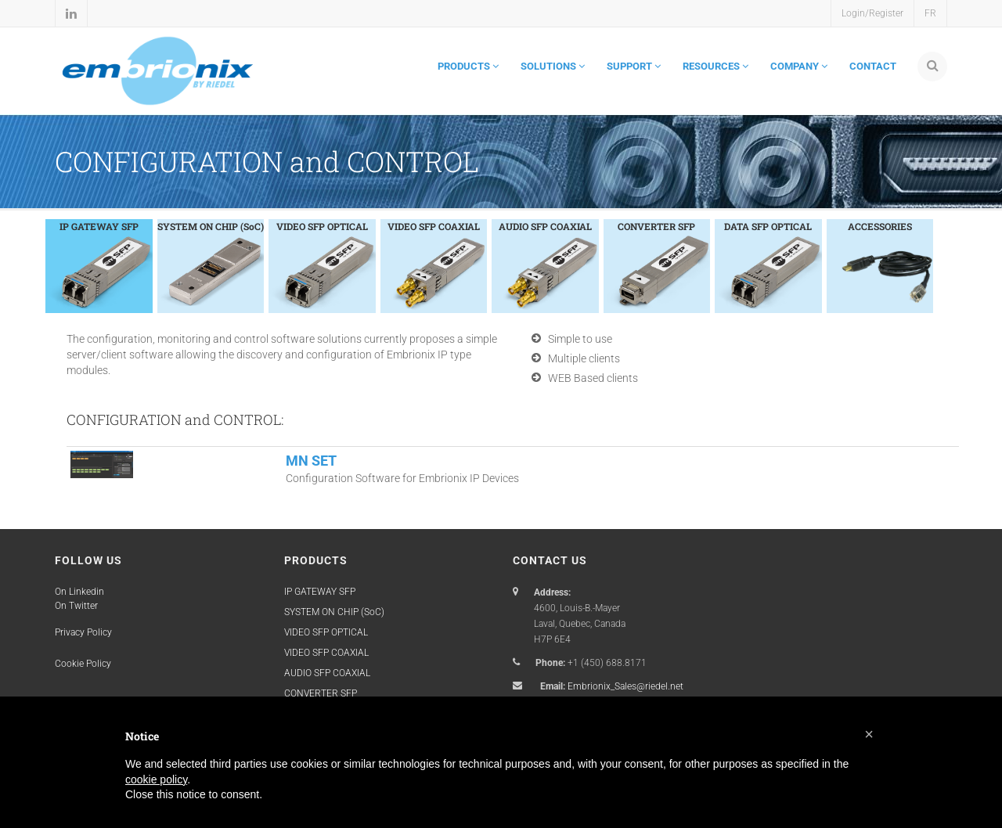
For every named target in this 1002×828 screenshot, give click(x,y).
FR (930, 13)
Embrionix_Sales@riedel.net (625, 686)
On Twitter (76, 605)
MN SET (311, 460)
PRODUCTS (468, 66)
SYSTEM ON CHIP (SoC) (334, 612)
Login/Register (872, 13)
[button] (868, 734)
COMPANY (798, 66)
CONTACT (872, 66)
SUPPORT (634, 66)
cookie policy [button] (156, 779)
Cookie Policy (83, 663)
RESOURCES (715, 66)
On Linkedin (79, 591)
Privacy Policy (83, 632)
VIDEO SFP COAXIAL (326, 652)
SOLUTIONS (553, 66)
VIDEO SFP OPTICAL (326, 632)
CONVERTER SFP (320, 693)
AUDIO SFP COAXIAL (327, 673)
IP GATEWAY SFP (319, 591)
